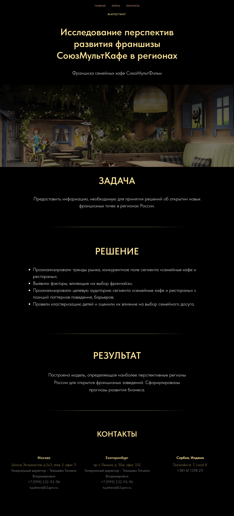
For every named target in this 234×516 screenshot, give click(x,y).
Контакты (132, 5)
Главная (100, 5)
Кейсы (116, 5)
